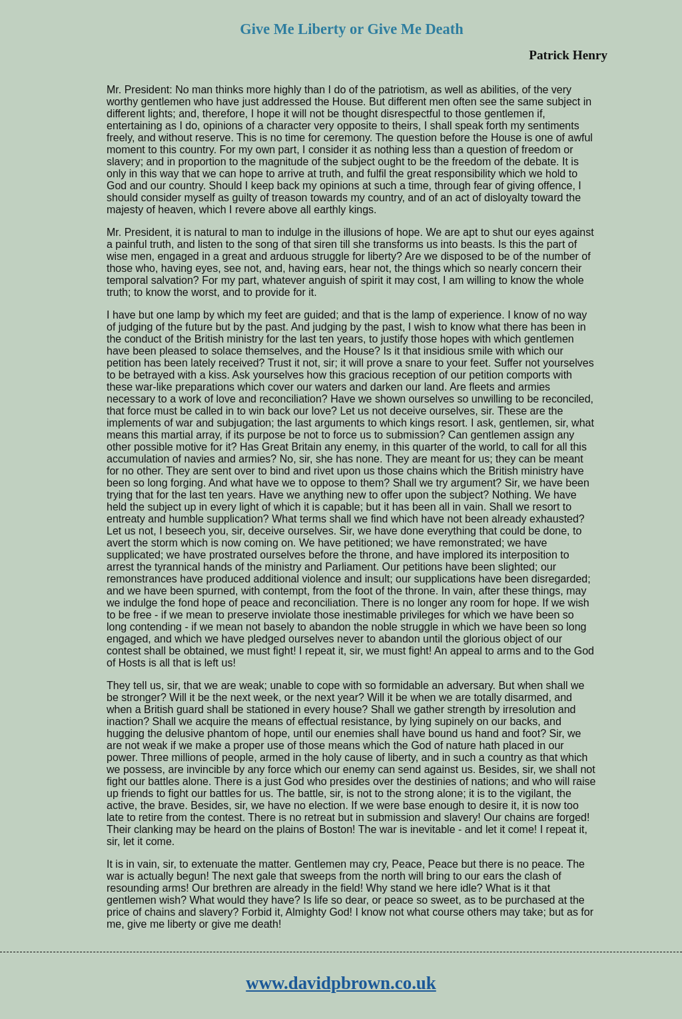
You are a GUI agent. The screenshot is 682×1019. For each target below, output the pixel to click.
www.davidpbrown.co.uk (341, 983)
